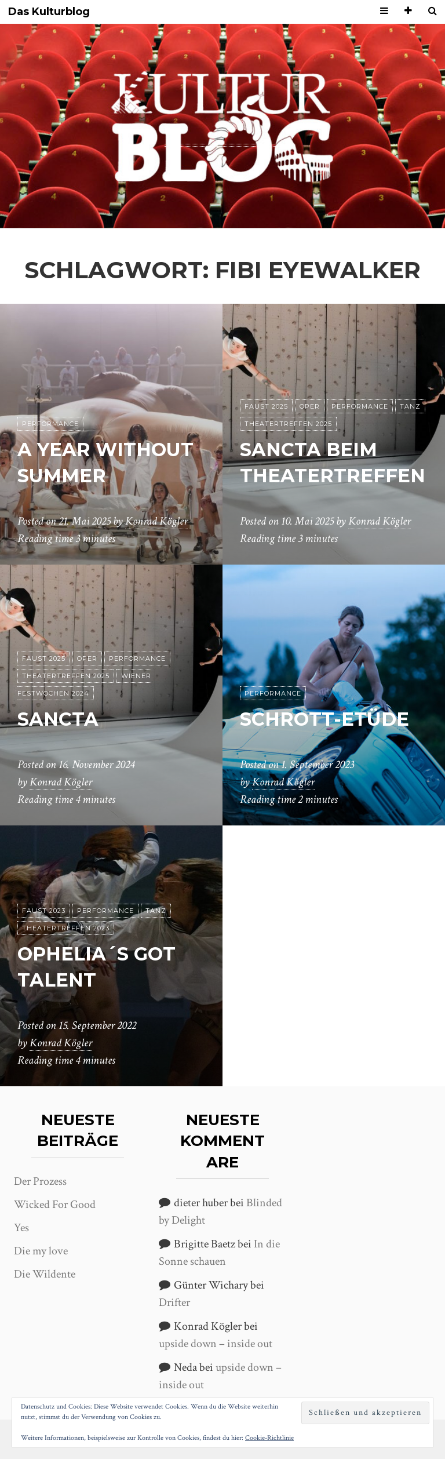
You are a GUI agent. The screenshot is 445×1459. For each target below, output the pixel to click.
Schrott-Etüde (324, 719)
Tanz (410, 406)
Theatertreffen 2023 (66, 928)
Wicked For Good (55, 1204)
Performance (50, 424)
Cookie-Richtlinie (269, 1437)
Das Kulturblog (49, 12)
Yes (21, 1227)
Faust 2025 (266, 406)
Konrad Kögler (156, 521)
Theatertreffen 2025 (288, 424)
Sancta (58, 719)
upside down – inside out (215, 1343)
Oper (310, 406)
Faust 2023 (43, 911)
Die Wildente (44, 1274)
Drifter (174, 1302)
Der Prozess (40, 1181)
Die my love (41, 1250)
